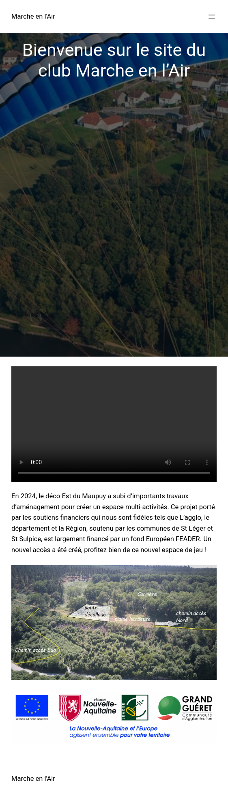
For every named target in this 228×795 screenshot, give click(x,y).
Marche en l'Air (33, 16)
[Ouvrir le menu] (212, 16)
